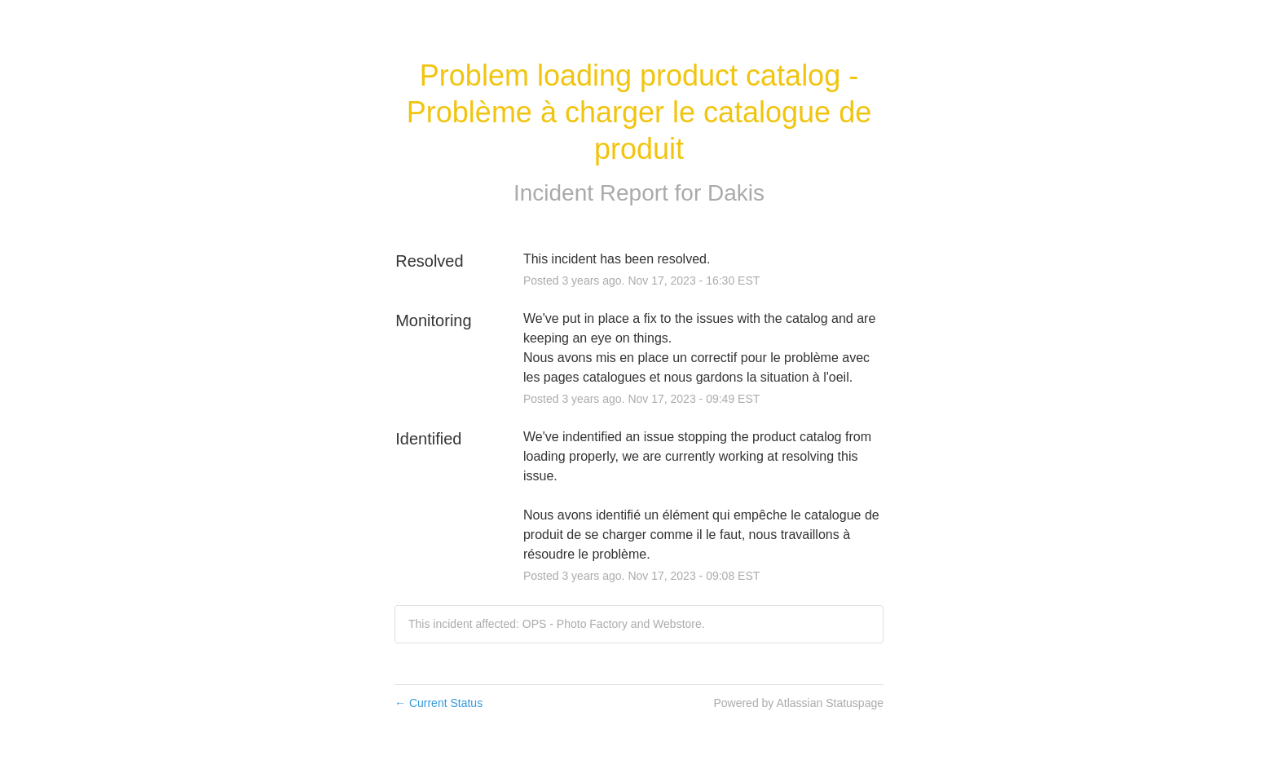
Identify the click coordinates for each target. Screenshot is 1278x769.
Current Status (438, 702)
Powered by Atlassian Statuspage (798, 702)
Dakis (736, 193)
